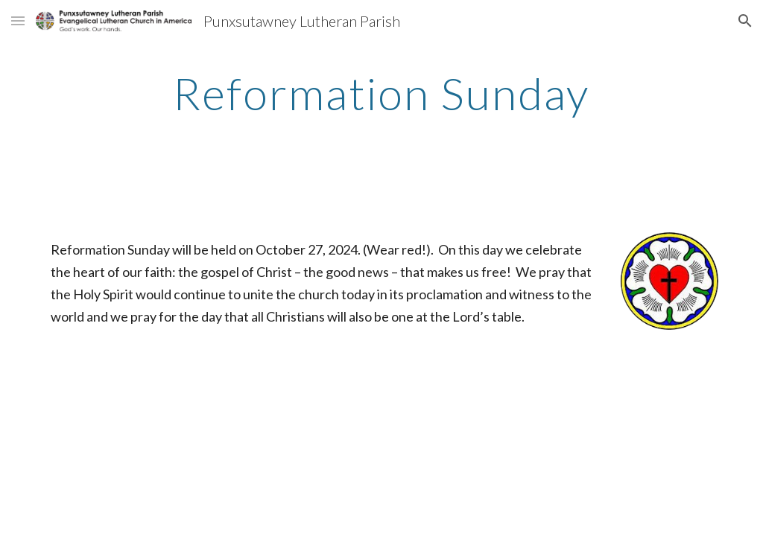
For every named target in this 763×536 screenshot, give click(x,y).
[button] (18, 20)
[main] (381, 93)
